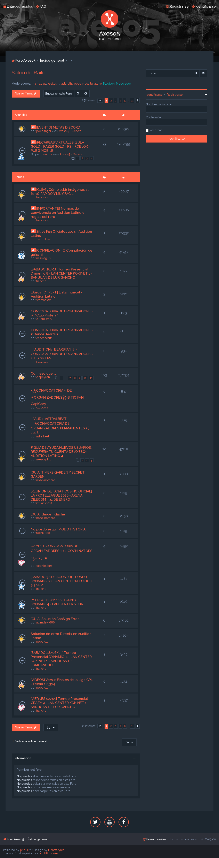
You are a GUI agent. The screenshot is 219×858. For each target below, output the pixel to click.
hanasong (42, 197)
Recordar (155, 130)
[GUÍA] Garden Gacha (48, 514)
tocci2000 (43, 533)
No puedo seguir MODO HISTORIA (58, 529)
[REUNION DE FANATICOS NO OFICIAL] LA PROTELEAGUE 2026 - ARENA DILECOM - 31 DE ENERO (61, 495)
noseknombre (45, 480)
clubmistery (44, 319)
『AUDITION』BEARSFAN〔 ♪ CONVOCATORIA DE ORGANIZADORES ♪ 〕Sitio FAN (61, 353)
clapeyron (43, 377)
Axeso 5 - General (70, 131)
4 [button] (120, 100)
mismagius (39, 83)
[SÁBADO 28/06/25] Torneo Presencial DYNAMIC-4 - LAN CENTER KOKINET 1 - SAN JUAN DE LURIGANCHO (61, 659)
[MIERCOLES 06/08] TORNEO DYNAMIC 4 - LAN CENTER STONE (58, 602)
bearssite (42, 362)
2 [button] (111, 100)
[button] (100, 101)
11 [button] (132, 100)
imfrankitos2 (44, 503)
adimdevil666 (45, 622)
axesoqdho (43, 459)
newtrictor (43, 641)
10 (85, 378)
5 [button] (124, 100)
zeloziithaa (43, 239)
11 (91, 378)
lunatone (96, 83)
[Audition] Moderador (117, 83)
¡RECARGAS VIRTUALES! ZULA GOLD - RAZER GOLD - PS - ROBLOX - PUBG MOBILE (60, 146)
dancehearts (44, 338)
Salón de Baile (28, 72)
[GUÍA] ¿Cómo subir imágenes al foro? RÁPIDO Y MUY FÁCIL (59, 191)
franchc (41, 281)
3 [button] (115, 100)
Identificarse (154, 94)
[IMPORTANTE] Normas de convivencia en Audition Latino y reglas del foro (57, 212)
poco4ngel (81, 83)
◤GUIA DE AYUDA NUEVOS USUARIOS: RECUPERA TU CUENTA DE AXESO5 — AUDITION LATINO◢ (61, 451)
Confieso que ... (43, 373)
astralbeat (42, 436)
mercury (46, 154)
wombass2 (43, 300)
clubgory (42, 407)
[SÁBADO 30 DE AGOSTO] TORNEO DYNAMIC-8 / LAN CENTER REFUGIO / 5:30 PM (62, 581)
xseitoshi (53, 83)
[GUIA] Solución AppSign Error (55, 619)
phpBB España (48, 853)
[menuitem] (41, 6)
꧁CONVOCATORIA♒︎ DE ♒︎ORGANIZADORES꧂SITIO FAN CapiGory (57, 397)
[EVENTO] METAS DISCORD (58, 127)
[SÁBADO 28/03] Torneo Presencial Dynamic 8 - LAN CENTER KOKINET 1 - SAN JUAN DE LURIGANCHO (61, 273)
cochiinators (44, 565)
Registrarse (175, 94)
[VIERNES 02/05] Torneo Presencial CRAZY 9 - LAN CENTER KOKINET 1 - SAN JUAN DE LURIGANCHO (60, 703)
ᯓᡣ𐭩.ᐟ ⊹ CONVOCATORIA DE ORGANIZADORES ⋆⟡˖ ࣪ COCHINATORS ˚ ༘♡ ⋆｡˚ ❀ (61, 552)
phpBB (24, 850)
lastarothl (66, 83)
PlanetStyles (56, 850)
